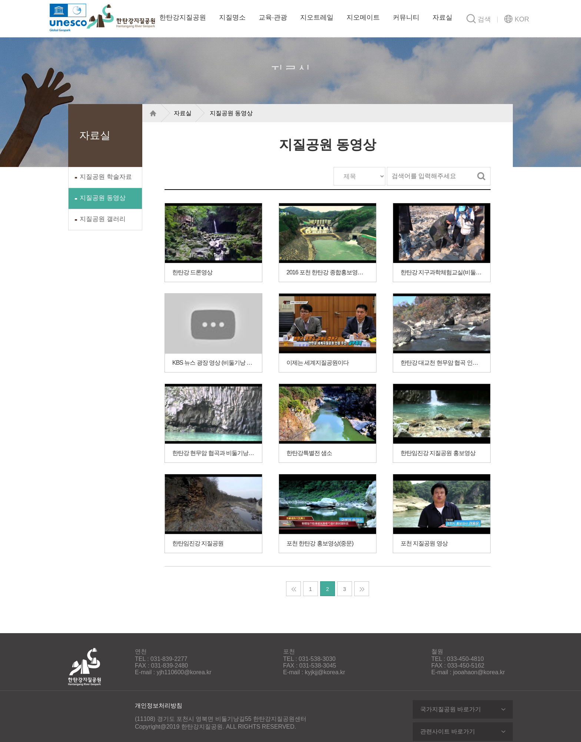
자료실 (442, 17)
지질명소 (232, 17)
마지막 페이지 (361, 588)
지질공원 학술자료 (106, 176)
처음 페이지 (293, 588)
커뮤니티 (406, 17)
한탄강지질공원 (121, 16)
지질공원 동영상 (103, 197)
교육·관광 (273, 17)
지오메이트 (363, 17)
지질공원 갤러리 (103, 219)
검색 (481, 176)
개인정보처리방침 (158, 705)
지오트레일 (316, 17)
